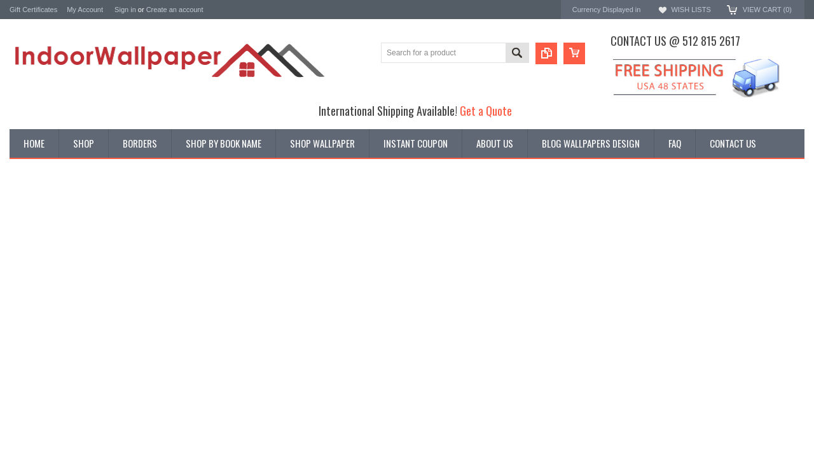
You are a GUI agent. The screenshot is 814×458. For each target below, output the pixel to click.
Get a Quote (486, 110)
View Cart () (767, 9)
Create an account (175, 9)
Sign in (125, 9)
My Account (85, 9)
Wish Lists (690, 9)
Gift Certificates (33, 9)
